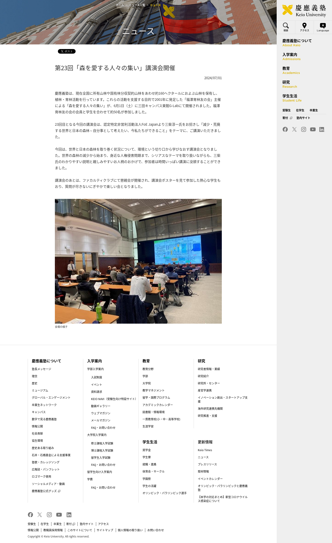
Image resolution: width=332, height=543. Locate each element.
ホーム (120, 5)
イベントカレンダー (210, 479)
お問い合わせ (155, 530)
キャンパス (39, 412)
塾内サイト (87, 524)
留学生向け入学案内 (99, 472)
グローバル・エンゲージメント (51, 397)
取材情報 (203, 471)
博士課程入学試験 (102, 450)
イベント (96, 385)
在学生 (45, 524)
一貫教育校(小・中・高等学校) (161, 419)
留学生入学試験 (100, 458)
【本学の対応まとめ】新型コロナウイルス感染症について (223, 499)
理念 (34, 376)
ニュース (203, 457)
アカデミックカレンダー (157, 405)
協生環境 (37, 440)
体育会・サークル (153, 471)
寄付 (70, 524)
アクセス (103, 524)
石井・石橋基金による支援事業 (51, 455)
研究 (201, 360)
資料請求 (96, 392)
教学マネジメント (153, 390)
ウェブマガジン (100, 413)
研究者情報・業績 (209, 369)
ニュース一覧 (137, 5)
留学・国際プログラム (156, 397)
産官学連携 (205, 390)
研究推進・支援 (207, 416)
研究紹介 (203, 376)
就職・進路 (149, 464)
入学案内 (94, 360)
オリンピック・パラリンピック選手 (164, 493)
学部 (145, 376)
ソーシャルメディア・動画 (48, 484)
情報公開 (37, 426)
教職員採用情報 (53, 530)
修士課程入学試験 (102, 443)
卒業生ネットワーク (44, 405)
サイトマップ (105, 530)
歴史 (34, 383)
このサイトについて (79, 530)
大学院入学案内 (97, 435)
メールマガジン (100, 420)
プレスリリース (207, 464)
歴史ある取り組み (43, 448)
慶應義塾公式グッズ (46, 491)
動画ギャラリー (100, 406)
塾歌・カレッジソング (45, 462)
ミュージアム (40, 390)
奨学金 (146, 450)
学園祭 (146, 479)
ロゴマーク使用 (41, 476)
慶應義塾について (46, 360)
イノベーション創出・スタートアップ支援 (223, 399)
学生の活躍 (149, 486)
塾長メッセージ (41, 369)
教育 (146, 360)
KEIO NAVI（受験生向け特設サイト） (114, 399)
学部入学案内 (95, 369)
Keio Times (205, 450)
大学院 (146, 383)
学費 (90, 479)
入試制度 (96, 377)
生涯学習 (148, 426)
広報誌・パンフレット (46, 469)
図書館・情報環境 (153, 412)
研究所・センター (209, 383)
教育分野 (148, 369)
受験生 (32, 524)
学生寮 (146, 457)
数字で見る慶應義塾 (44, 419)
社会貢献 (37, 433)
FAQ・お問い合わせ (103, 428)
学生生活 (149, 441)
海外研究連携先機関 (210, 409)
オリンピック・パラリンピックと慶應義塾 (223, 488)
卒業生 (57, 524)
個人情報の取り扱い (130, 530)
